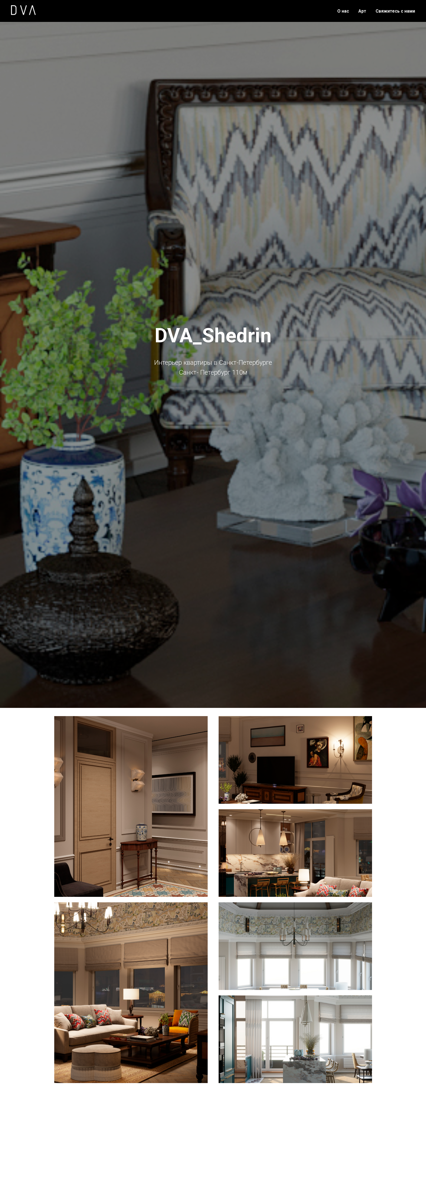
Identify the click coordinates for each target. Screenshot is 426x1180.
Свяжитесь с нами (395, 11)
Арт (362, 11)
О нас (343, 11)
